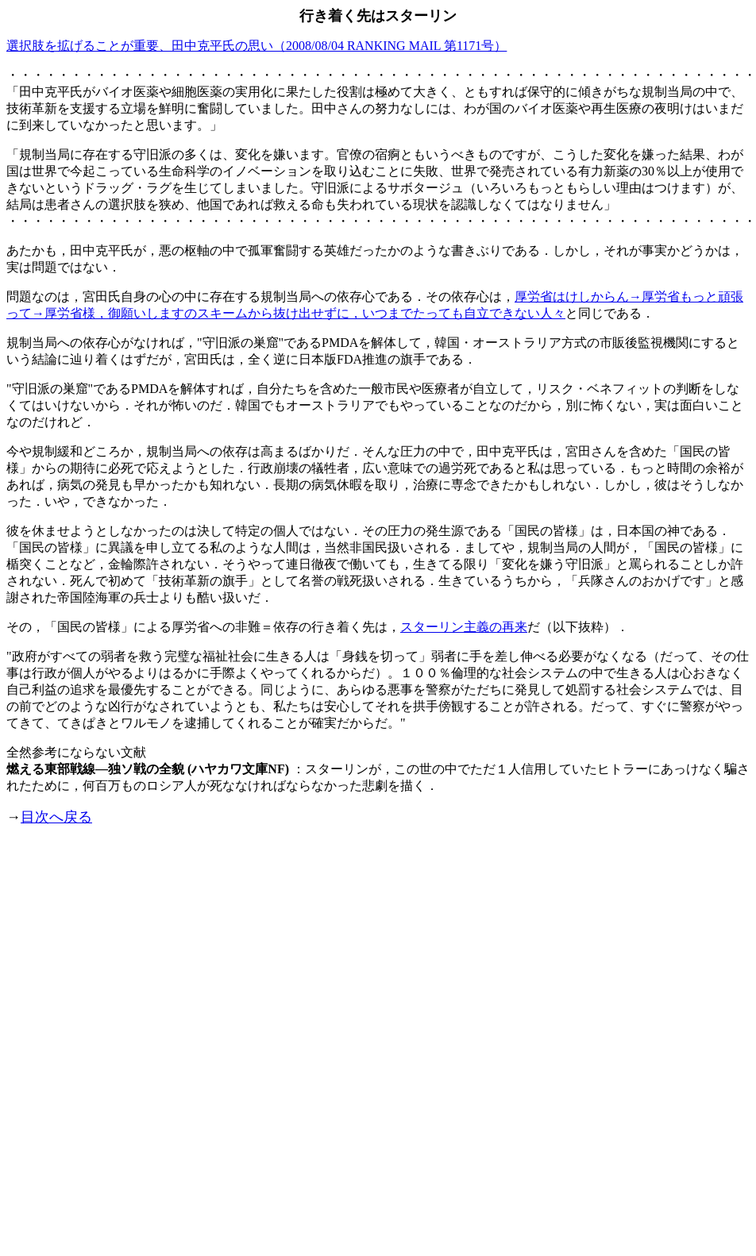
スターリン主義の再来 (463, 627)
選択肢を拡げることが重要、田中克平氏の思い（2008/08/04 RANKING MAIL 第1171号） (256, 45)
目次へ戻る (56, 817)
